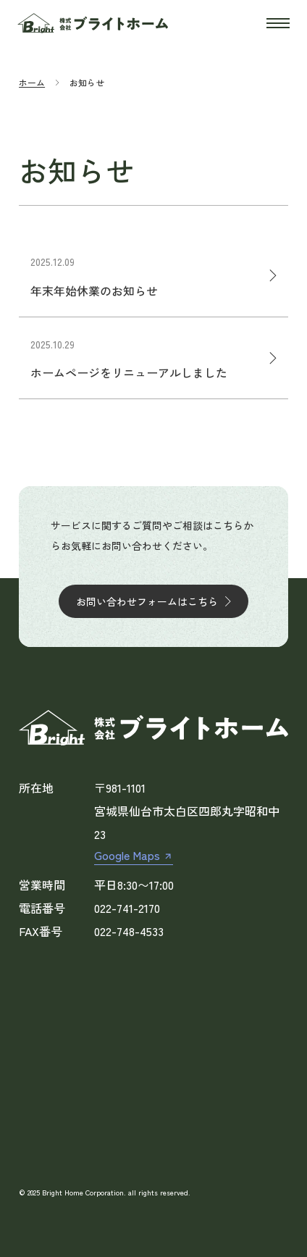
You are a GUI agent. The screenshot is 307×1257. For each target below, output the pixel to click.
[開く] (278, 23)
